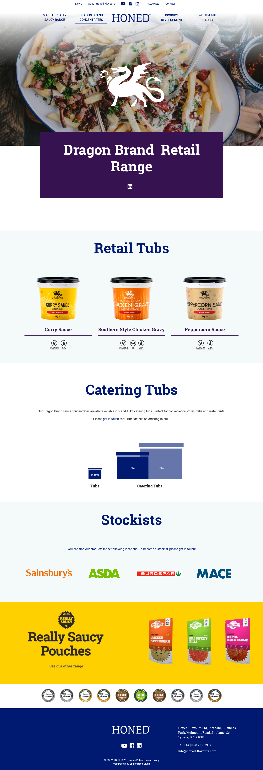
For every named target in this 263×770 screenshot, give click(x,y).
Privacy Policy (135, 760)
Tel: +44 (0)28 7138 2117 (194, 745)
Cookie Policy (152, 760)
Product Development (172, 17)
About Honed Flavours (101, 3)
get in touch (111, 419)
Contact (170, 3)
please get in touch (182, 549)
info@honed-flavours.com (197, 751)
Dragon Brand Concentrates (91, 17)
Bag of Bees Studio (140, 763)
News (78, 3)
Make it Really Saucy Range (55, 17)
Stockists (153, 3)
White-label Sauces (208, 17)
